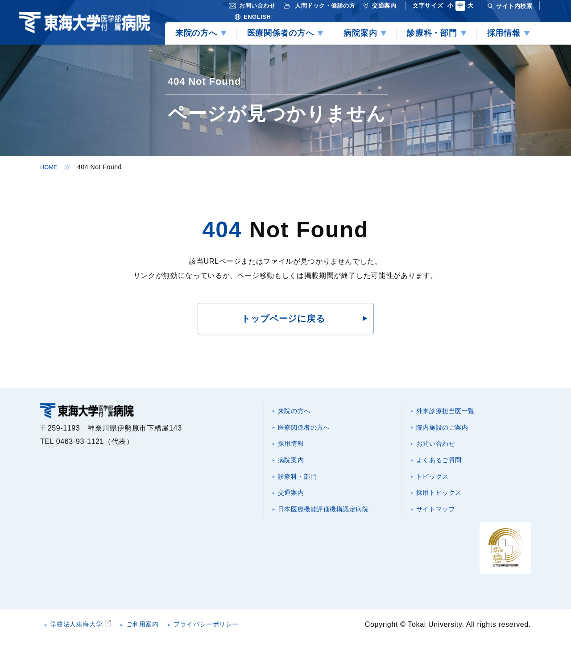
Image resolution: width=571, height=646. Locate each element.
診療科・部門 (301, 483)
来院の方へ (297, 411)
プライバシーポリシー (227, 630)
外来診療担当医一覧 (450, 411)
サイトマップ (439, 518)
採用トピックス (443, 501)
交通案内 (294, 501)
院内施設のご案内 (446, 429)
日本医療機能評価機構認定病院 (331, 518)
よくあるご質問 (443, 465)
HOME (50, 166)
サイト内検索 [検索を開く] (514, 6)
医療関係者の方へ (308, 429)
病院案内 (294, 465)
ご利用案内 (155, 630)
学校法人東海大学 (81, 630)
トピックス (435, 483)
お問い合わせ (439, 447)
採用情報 (294, 447)
